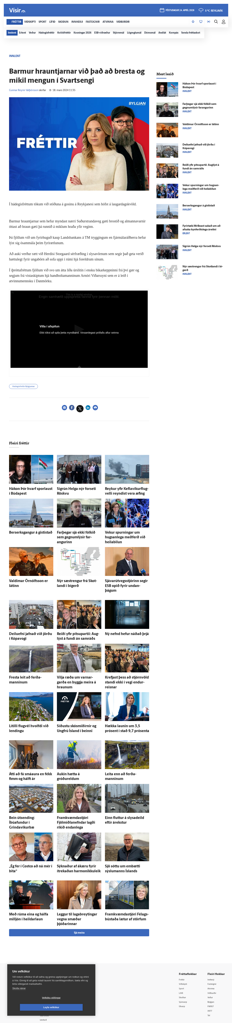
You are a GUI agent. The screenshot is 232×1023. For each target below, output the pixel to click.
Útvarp (182, 964)
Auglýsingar (52, 954)
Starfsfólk (51, 973)
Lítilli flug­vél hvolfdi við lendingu (29, 700)
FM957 (211, 964)
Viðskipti (184, 941)
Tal (209, 973)
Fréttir (182, 936)
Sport (182, 945)
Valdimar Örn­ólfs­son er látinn (27, 572)
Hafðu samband (55, 959)
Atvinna (212, 945)
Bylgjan (212, 959)
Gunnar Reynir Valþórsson (23, 90)
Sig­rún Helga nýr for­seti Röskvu (76, 489)
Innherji (212, 936)
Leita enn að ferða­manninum (123, 746)
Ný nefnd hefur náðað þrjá (121, 617)
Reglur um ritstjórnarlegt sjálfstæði (21, 952)
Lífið (181, 950)
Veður (211, 955)
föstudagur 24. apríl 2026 (179, 11)
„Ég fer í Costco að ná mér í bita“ (28, 832)
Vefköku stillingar (29, 1007)
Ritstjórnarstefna (55, 963)
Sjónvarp (184, 959)
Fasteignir (213, 941)
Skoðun (183, 955)
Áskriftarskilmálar (56, 968)
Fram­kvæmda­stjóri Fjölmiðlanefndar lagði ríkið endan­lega (78, 791)
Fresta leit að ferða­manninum (27, 659)
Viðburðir (213, 950)
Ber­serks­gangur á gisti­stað (25, 530)
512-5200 (56, 950)
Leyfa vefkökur (73, 1007)
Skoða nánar (19, 998)
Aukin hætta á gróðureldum (74, 746)
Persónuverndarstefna (19, 958)
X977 (211, 968)
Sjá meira (79, 889)
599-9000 (18, 971)
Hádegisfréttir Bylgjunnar (27, 387)
